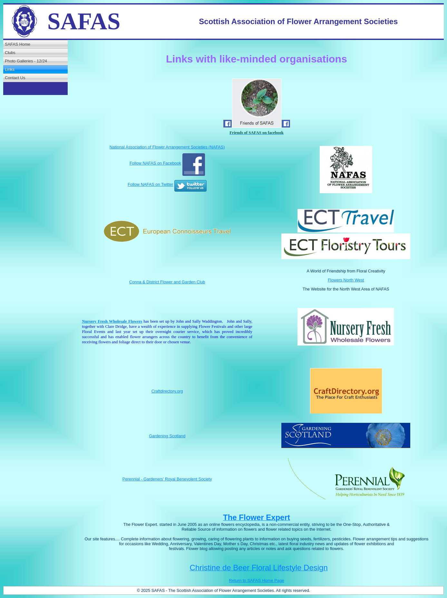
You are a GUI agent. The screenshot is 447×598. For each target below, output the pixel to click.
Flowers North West (346, 280)
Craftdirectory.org (167, 391)
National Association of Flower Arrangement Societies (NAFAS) (167, 147)
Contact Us (15, 77)
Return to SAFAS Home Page (256, 580)
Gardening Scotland (167, 435)
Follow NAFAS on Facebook (155, 163)
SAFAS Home (17, 44)
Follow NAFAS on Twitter (150, 184)
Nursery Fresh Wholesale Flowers (112, 321)
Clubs (10, 52)
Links (10, 69)
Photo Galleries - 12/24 (26, 61)
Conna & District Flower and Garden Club (167, 282)
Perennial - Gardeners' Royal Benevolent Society (167, 479)
